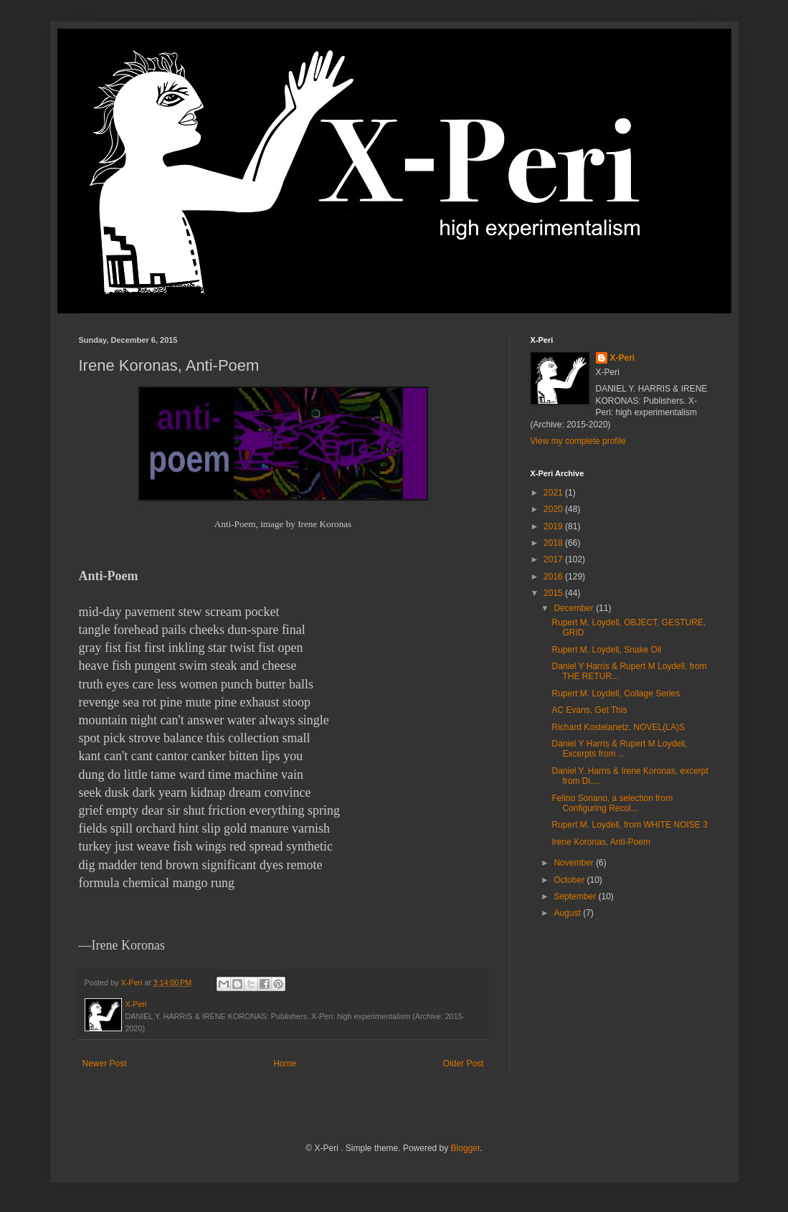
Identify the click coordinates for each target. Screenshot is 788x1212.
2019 (554, 526)
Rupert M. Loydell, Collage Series (615, 693)
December (575, 608)
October (570, 880)
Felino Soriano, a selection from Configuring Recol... (612, 803)
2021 (554, 493)
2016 (554, 577)
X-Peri (622, 358)
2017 (554, 559)
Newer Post (104, 1064)
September (576, 896)
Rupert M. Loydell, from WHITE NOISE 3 (629, 825)
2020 (554, 509)
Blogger (465, 1148)
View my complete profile (578, 441)
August (568, 913)
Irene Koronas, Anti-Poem (600, 842)
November (575, 863)
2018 (554, 543)
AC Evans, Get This (589, 710)
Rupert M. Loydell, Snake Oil (606, 650)
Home (284, 1064)
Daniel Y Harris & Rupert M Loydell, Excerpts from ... (619, 749)
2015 (554, 593)
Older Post (463, 1064)
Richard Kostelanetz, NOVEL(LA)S (617, 727)
